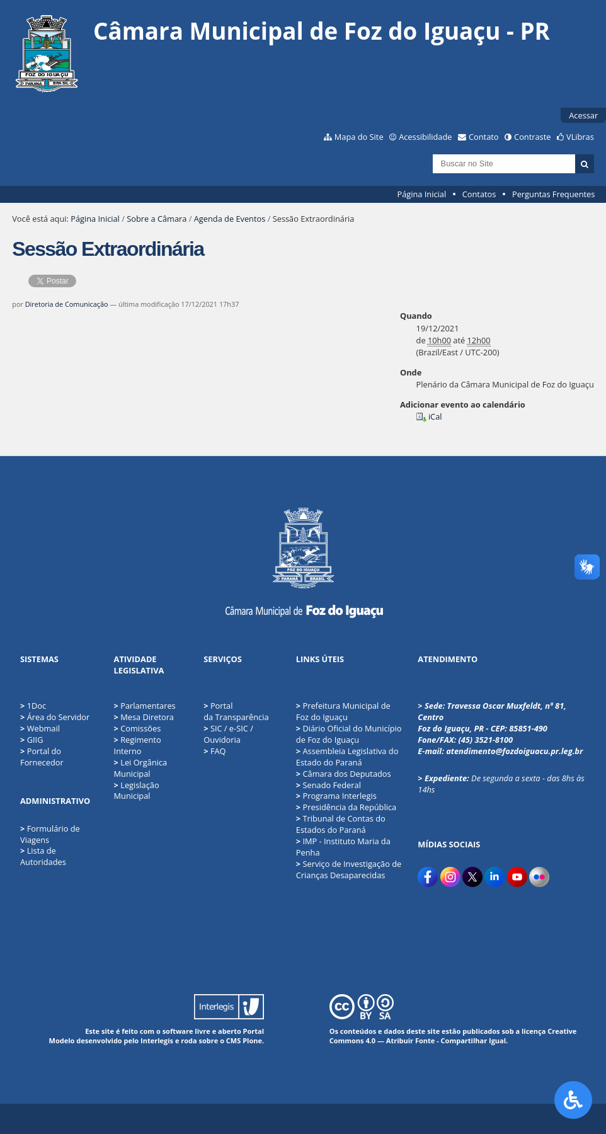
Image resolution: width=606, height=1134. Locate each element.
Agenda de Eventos (230, 218)
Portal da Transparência (235, 711)
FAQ (214, 751)
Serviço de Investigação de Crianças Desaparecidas (348, 869)
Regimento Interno (137, 745)
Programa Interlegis (336, 795)
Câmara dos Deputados (343, 773)
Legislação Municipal (136, 790)
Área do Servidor (58, 717)
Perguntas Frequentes (553, 194)
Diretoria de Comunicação (66, 304)
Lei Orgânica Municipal (141, 768)
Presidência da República (346, 807)
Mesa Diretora (144, 717)
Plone (252, 1040)
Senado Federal (328, 785)
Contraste (532, 136)
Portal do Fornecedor (42, 756)
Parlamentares (145, 705)
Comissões (137, 728)
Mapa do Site (359, 136)
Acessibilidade (425, 136)
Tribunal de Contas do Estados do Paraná (341, 824)
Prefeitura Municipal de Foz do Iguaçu (343, 711)
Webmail (43, 728)
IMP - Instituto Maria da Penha (343, 846)
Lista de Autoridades (43, 856)
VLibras (580, 136)
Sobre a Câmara (156, 218)
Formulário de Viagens (50, 834)
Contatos (479, 194)
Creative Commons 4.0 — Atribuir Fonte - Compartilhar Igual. (453, 1035)
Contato (484, 136)
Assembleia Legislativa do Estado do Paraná (347, 756)
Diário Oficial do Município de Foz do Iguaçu (349, 734)
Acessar (583, 115)
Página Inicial (422, 194)
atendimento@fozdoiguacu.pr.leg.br (514, 751)
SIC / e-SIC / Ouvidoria (228, 734)
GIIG (35, 739)
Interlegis (156, 1040)
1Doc (36, 705)
